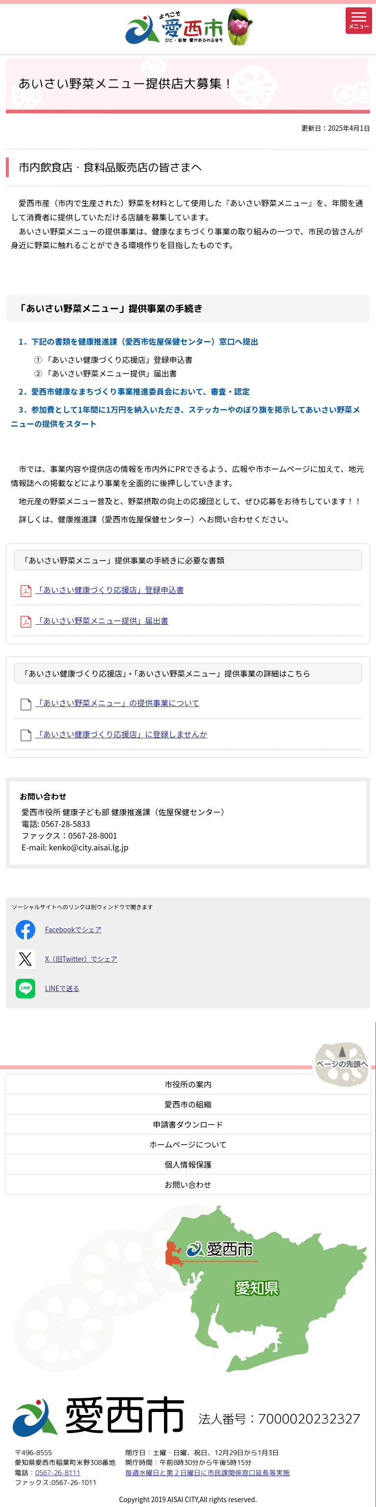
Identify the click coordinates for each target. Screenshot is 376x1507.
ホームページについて (188, 1144)
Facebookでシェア (58, 930)
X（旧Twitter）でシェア (67, 959)
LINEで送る (47, 988)
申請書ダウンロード (188, 1124)
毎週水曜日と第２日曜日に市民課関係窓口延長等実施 (207, 1472)
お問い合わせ (188, 1184)
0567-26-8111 (57, 1472)
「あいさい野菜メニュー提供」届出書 (94, 620)
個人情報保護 (188, 1164)
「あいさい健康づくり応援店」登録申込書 (102, 589)
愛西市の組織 (188, 1104)
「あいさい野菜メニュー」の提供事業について (110, 702)
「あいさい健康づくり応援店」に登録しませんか (114, 734)
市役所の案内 (188, 1084)
